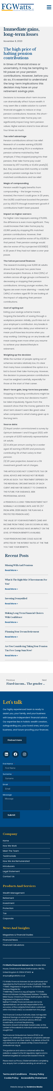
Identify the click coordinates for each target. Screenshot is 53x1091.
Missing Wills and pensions (19, 565)
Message (7, 795)
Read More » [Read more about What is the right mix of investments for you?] (11, 589)
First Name (8, 764)
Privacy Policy (36, 1074)
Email (5, 784)
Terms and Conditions (15, 1074)
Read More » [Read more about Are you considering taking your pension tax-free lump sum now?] (11, 655)
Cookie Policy (11, 1078)
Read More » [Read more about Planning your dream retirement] (11, 636)
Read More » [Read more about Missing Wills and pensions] (11, 570)
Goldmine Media (34, 1087)
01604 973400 (25, 972)
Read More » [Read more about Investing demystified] (11, 603)
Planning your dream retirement (22, 631)
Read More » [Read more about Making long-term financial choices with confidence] (11, 622)
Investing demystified (16, 598)
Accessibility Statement (34, 1078)
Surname (7, 774)
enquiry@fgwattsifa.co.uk (14, 976)
